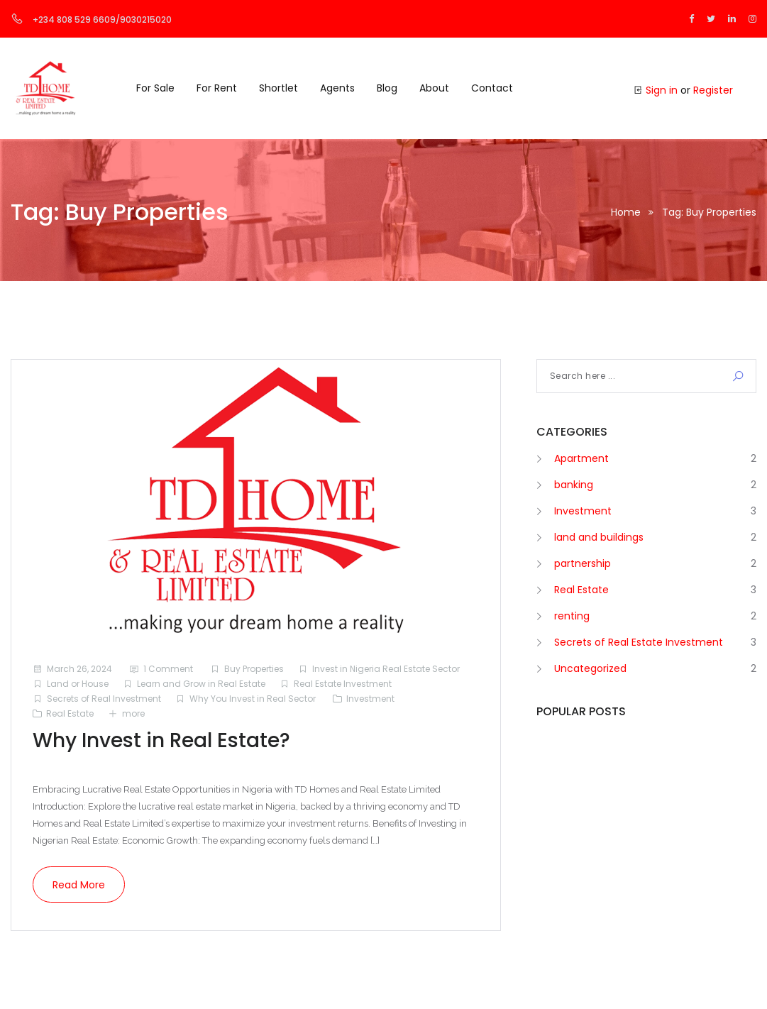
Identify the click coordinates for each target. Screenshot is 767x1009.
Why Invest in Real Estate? (161, 740)
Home (626, 212)
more (133, 713)
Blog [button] (387, 88)
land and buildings (599, 537)
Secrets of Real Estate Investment (638, 642)
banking (573, 485)
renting (572, 616)
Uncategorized (590, 668)
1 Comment (168, 669)
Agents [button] (337, 88)
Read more (79, 885)
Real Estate (70, 713)
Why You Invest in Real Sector (252, 699)
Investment (370, 699)
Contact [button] (492, 88)
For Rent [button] (217, 88)
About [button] (434, 88)
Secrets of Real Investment (104, 699)
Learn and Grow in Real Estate (201, 684)
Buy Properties (254, 669)
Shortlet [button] (278, 88)
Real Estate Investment (343, 684)
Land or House (78, 684)
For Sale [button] (155, 88)
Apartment (581, 458)
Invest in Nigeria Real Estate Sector (386, 669)
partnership (582, 563)
